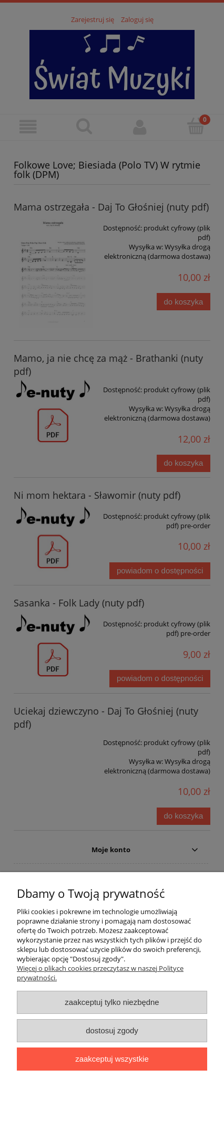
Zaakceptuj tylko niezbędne (112, 1002)
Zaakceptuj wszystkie (111, 1058)
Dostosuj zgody (112, 1030)
